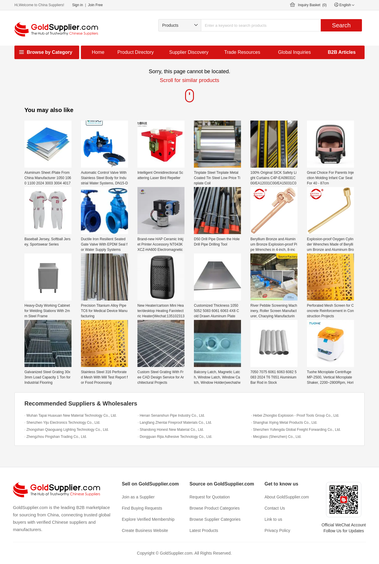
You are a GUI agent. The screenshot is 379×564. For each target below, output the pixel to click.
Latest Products (204, 530)
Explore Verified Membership (148, 519)
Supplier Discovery (188, 52)
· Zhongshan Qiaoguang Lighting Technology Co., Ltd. (66, 430)
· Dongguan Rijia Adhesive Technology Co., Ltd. (175, 437)
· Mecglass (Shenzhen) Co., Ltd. (276, 437)
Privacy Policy (277, 530)
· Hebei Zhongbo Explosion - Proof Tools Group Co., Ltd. (295, 415)
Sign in (77, 5)
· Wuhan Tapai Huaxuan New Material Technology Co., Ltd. (70, 415)
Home (98, 52)
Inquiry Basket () (312, 5)
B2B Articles (342, 52)
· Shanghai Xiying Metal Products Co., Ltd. (284, 423)
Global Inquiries (294, 52)
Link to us (273, 519)
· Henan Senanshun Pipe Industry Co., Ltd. (171, 415)
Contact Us (275, 508)
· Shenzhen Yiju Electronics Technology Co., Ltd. (62, 423)
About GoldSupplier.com (287, 497)
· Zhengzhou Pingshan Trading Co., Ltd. (55, 437)
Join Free (95, 5)
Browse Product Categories (215, 508)
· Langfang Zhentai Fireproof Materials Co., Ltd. (175, 423)
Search (341, 25)
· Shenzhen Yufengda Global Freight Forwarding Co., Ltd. (296, 430)
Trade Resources (242, 52)
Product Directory (135, 52)
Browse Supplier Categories (215, 519)
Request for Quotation (210, 497)
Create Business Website (145, 530)
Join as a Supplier (138, 497)
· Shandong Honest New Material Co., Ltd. (171, 430)
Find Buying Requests (142, 508)
